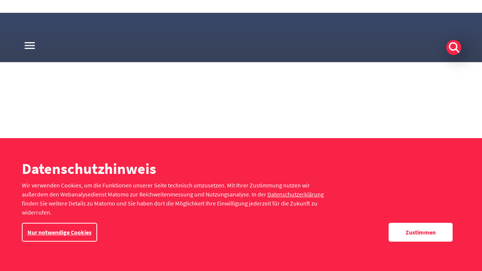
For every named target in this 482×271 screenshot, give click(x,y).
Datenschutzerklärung (295, 194)
